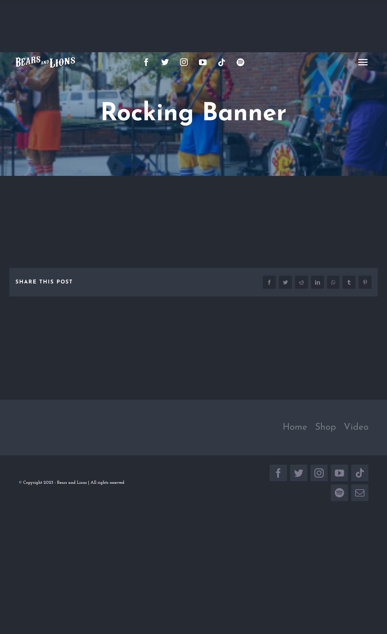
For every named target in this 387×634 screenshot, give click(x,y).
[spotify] (240, 62)
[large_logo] (45, 58)
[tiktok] (221, 62)
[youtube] (203, 62)
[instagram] (184, 62)
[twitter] (165, 62)
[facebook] (146, 62)
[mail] (359, 492)
